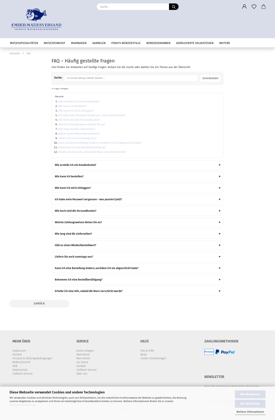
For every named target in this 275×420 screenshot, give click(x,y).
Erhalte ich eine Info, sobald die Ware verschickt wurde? (92, 152)
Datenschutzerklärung (22, 404)
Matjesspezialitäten (24, 43)
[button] (244, 6)
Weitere (224, 43)
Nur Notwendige (250, 403)
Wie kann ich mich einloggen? (76, 110)
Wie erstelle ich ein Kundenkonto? (79, 101)
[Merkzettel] (254, 6)
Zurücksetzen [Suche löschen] (210, 78)
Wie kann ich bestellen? (72, 106)
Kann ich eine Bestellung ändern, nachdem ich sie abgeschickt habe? (100, 142)
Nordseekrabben (158, 43)
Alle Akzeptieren (250, 394)
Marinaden (79, 43)
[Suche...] (174, 6)
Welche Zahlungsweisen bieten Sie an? (81, 124)
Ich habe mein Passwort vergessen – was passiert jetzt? (91, 115)
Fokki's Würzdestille (126, 43)
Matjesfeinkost (54, 43)
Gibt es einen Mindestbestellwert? (79, 133)
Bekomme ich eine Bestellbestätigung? (82, 147)
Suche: (58, 77)
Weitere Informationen (250, 412)
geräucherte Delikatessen (195, 43)
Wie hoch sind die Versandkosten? (79, 120)
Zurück (39, 303)
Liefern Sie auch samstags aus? (77, 138)
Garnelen (99, 43)
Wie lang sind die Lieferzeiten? (76, 129)
